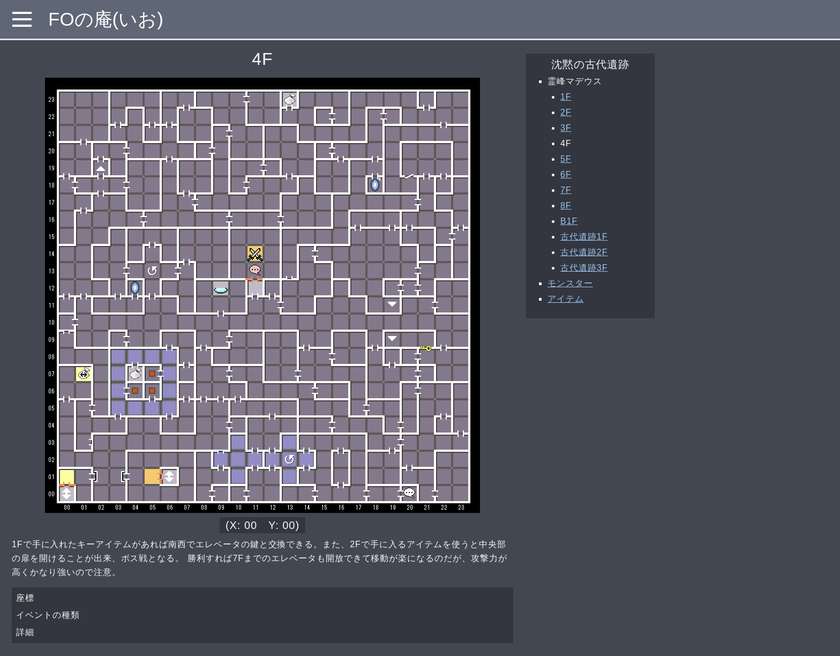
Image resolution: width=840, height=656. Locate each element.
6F (566, 174)
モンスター (570, 283)
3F (566, 127)
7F (566, 190)
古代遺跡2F (584, 252)
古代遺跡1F (584, 236)
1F (566, 96)
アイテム (566, 298)
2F (566, 112)
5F (566, 158)
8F (566, 205)
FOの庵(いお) (105, 19)
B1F (569, 221)
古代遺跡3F (584, 267)
